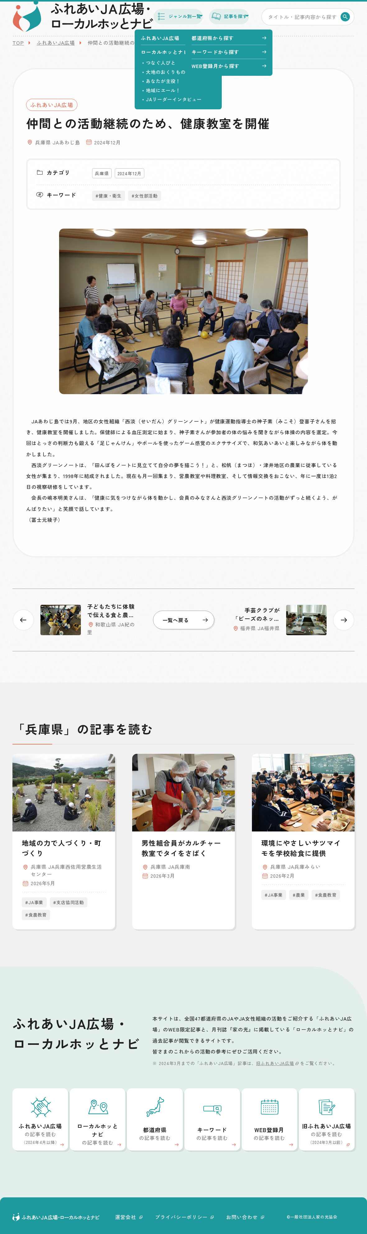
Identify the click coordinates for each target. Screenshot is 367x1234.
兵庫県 (102, 173)
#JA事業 (34, 902)
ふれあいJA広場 (56, 42)
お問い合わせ (245, 1217)
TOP (18, 42)
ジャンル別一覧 (155, 18)
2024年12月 (130, 173)
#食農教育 (36, 915)
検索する (346, 18)
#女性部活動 (145, 196)
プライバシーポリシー (184, 1217)
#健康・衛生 (108, 196)
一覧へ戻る (185, 620)
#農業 (299, 895)
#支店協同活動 (68, 902)
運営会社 (128, 1217)
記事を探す (220, 18)
